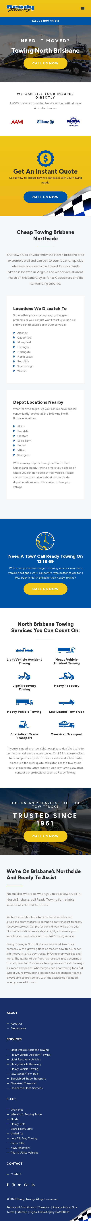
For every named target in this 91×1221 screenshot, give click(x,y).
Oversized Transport (23, 1083)
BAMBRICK (62, 1212)
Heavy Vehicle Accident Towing (30, 1054)
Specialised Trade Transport (28, 1078)
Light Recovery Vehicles (26, 1059)
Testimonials (18, 1028)
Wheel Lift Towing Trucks (26, 1114)
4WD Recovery (20, 1148)
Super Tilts (17, 1143)
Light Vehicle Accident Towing (30, 1050)
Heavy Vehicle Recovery (26, 1064)
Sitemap (22, 1212)
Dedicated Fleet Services (27, 1088)
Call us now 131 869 (45, 21)
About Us (16, 1023)
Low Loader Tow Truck (25, 1074)
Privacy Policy (61, 1207)
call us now (45, 197)
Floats (14, 1119)
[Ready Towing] (20, 8)
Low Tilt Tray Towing (24, 1138)
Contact (16, 1174)
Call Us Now (45, 63)
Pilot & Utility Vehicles (24, 1152)
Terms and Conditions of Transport (29, 1207)
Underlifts (17, 1133)
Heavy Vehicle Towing (24, 1069)
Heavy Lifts (18, 1124)
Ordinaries (17, 1109)
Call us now (45, 589)
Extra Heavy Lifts (22, 1128)
